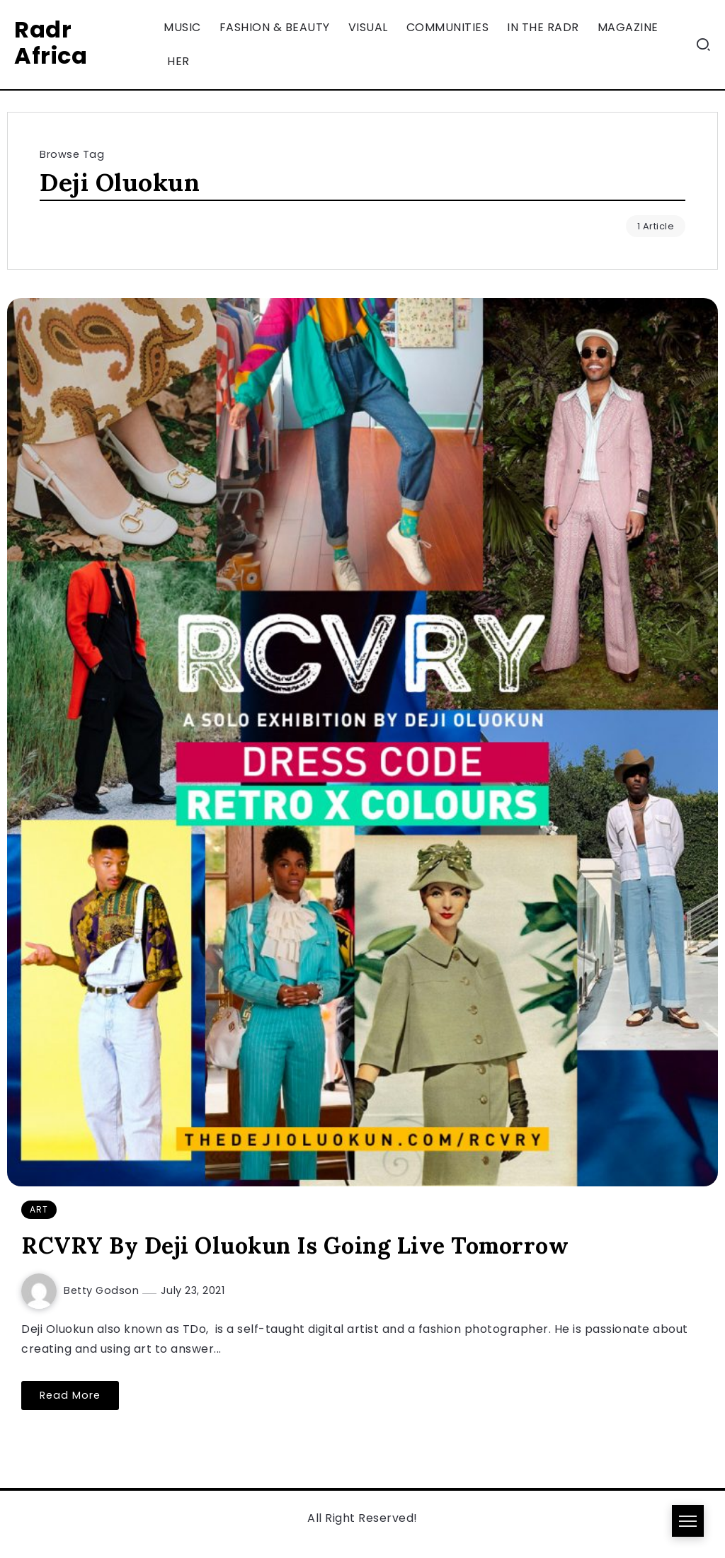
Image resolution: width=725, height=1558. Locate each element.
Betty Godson (103, 1290)
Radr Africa (50, 42)
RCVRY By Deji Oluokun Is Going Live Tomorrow (295, 1245)
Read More (70, 1395)
